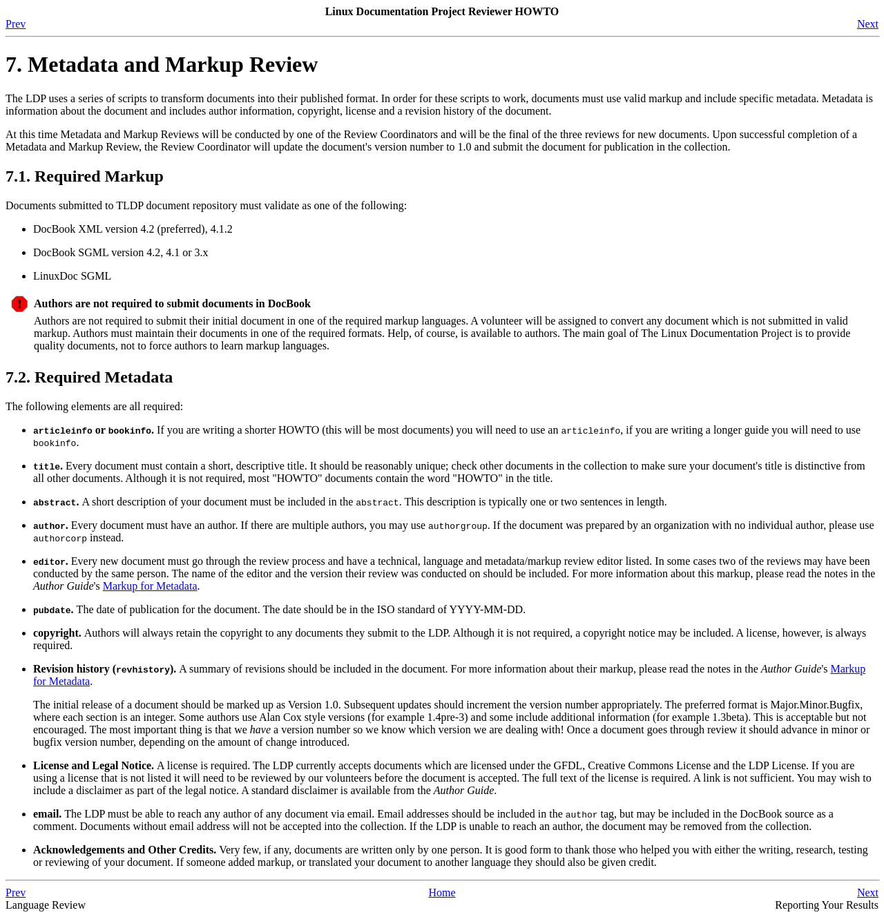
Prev (16, 24)
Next (867, 24)
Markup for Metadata (150, 586)
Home (441, 892)
